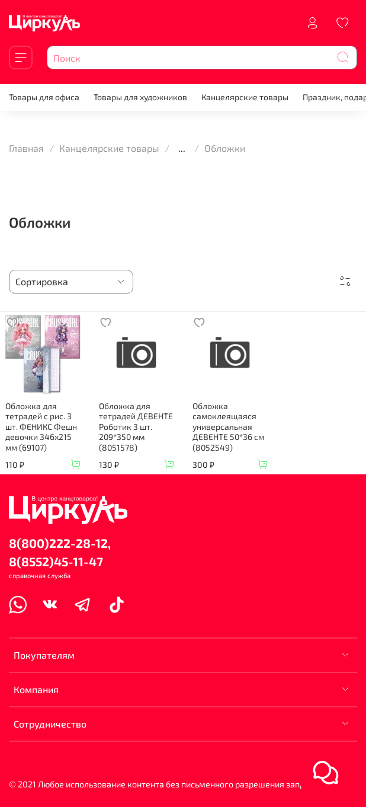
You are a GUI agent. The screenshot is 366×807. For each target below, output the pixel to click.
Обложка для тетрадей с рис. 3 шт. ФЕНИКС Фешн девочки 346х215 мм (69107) (41, 426)
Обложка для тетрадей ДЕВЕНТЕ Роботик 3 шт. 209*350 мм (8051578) (136, 426)
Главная (26, 148)
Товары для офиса (44, 97)
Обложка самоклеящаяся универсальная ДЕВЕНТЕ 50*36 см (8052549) (228, 426)
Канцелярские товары (244, 97)
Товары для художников (140, 97)
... (181, 148)
